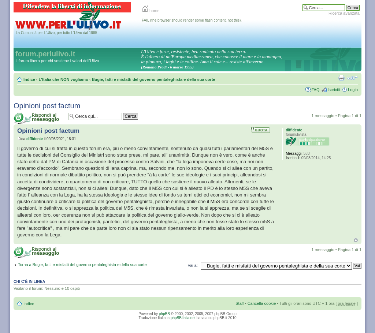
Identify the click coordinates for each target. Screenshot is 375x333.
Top (356, 240)
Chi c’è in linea (29, 281)
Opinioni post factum (47, 106)
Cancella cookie (262, 303)
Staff (239, 303)
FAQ (315, 89)
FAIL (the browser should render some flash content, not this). (192, 20)
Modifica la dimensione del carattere (352, 78)
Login (353, 89)
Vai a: (192, 265)
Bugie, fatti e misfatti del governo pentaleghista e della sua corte (153, 79)
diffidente (34, 139)
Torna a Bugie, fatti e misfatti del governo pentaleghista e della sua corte (82, 264)
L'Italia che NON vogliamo (63, 79)
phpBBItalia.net (183, 318)
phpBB (164, 314)
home (151, 10)
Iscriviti (333, 89)
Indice (29, 79)
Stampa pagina (341, 78)
